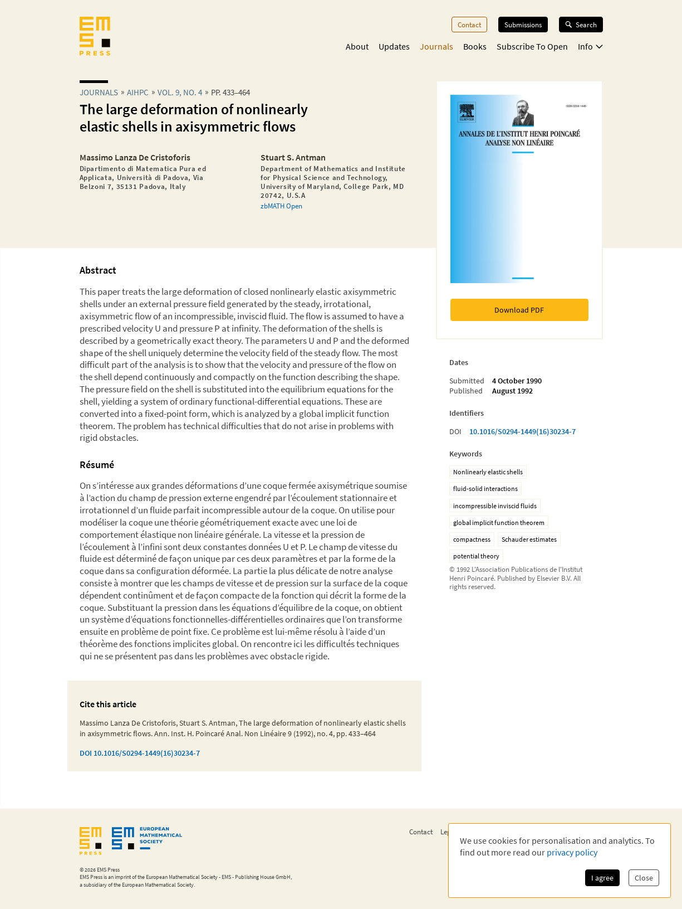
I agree (602, 878)
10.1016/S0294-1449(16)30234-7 (522, 431)
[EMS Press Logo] (95, 37)
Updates (394, 46)
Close (644, 878)
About (357, 46)
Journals (436, 46)
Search (581, 24)
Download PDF (519, 310)
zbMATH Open (281, 205)
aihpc (138, 92)
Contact (469, 24)
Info (590, 46)
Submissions (523, 24)
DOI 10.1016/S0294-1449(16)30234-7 (140, 753)
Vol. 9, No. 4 (180, 92)
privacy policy (572, 852)
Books (475, 46)
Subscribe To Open (532, 46)
